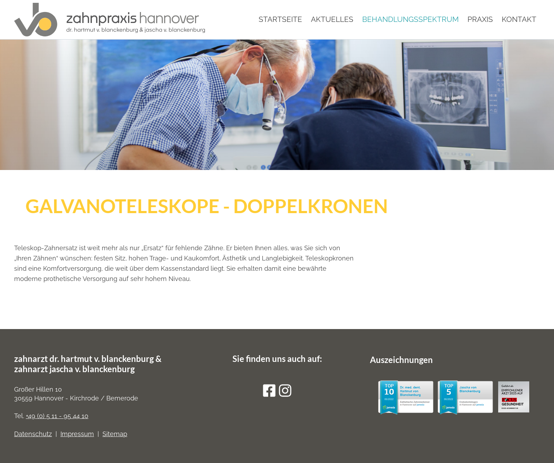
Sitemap (114, 434)
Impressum (77, 434)
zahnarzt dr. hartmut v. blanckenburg (84, 358)
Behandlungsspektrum (410, 19)
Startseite (280, 19)
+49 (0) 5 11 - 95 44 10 (57, 416)
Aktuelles (332, 19)
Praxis (480, 19)
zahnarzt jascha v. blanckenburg (74, 369)
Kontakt (519, 19)
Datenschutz (33, 434)
